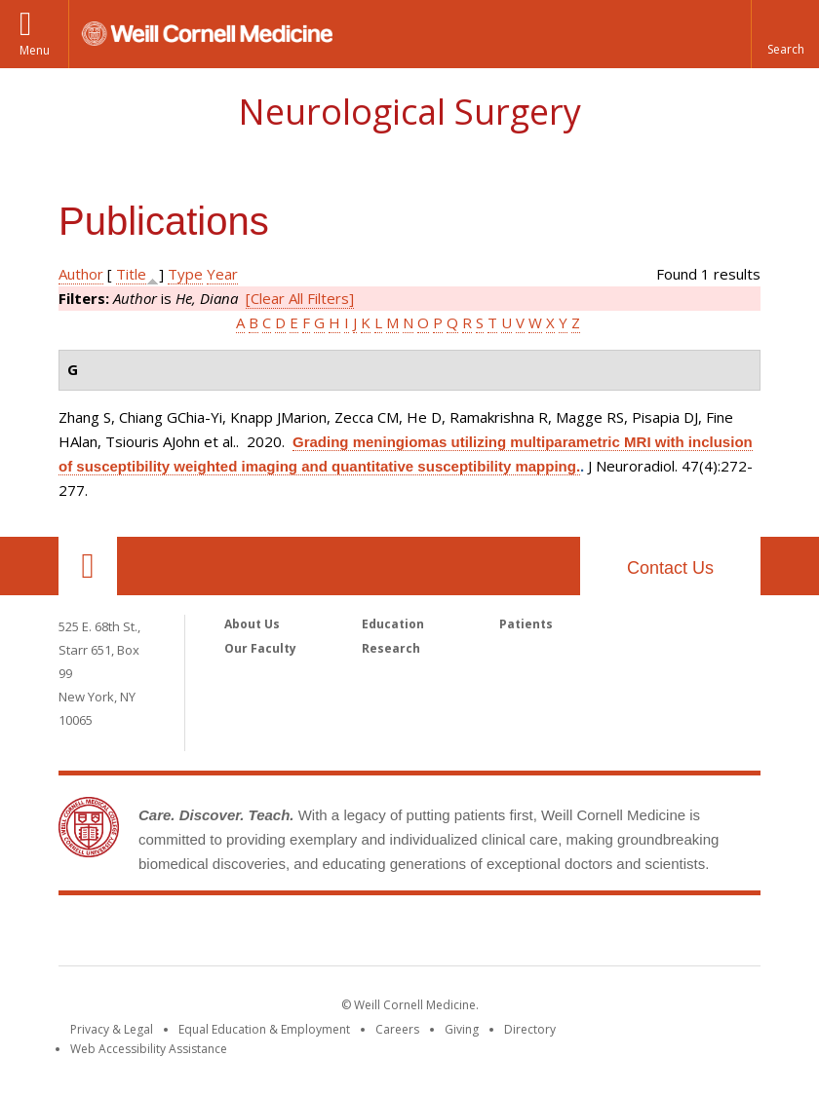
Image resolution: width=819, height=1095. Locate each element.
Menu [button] (35, 50)
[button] (785, 34)
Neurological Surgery (409, 111)
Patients (526, 624)
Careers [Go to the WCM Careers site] (397, 1029)
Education (393, 624)
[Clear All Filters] (300, 298)
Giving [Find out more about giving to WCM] (462, 1029)
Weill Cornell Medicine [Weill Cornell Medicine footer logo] (409, 934)
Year (222, 273)
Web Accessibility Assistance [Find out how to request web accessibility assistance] (148, 1048)
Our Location (87, 566)
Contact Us (670, 568)
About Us (252, 624)
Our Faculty (260, 648)
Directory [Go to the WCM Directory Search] (530, 1029)
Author (80, 273)
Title (131, 273)
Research (391, 648)
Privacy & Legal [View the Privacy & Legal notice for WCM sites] (111, 1029)
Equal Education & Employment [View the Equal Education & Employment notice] (264, 1029)
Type (185, 273)
